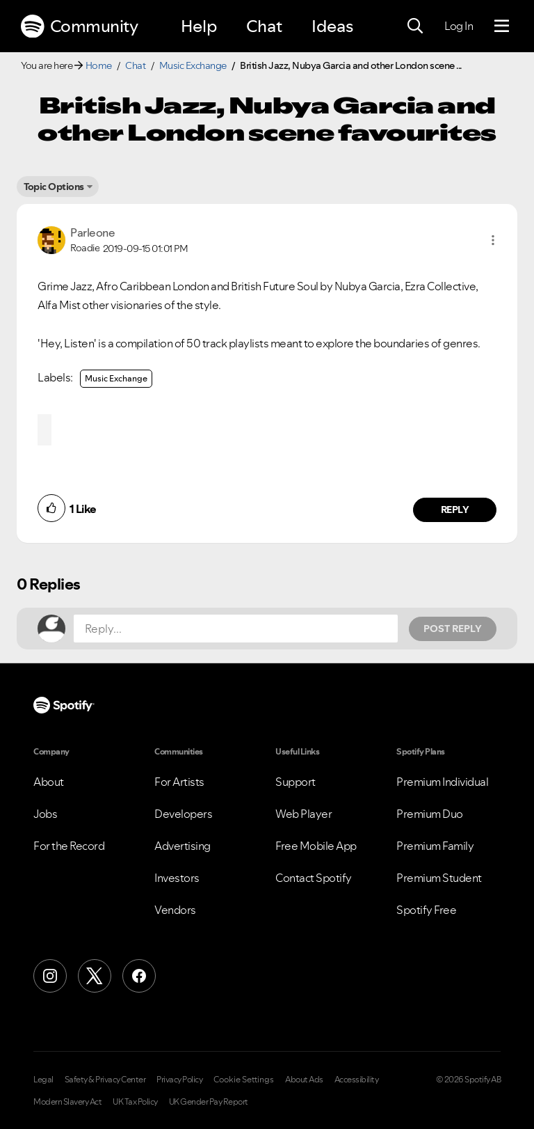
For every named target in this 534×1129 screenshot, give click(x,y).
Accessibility (356, 1079)
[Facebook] (139, 976)
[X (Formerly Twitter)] (94, 976)
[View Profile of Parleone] (92, 232)
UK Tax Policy (135, 1101)
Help (199, 26)
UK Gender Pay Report (208, 1101)
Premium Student (439, 877)
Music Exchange (193, 65)
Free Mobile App (316, 845)
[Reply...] (236, 628)
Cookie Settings (243, 1079)
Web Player (303, 813)
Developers (183, 813)
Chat (264, 26)
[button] (493, 240)
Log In (458, 25)
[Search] (415, 26)
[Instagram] (50, 976)
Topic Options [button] (54, 187)
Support (295, 781)
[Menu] (501, 26)
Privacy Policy (179, 1079)
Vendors (175, 909)
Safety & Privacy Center (105, 1079)
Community (79, 26)
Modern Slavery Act (67, 1101)
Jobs (45, 813)
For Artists (179, 781)
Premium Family (435, 845)
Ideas (332, 26)
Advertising (182, 845)
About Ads (304, 1079)
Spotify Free (426, 909)
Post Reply (452, 628)
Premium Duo (429, 813)
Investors (177, 877)
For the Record (68, 845)
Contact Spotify (313, 877)
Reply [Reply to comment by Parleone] (455, 509)
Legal (43, 1079)
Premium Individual (442, 781)
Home (99, 65)
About (48, 781)
